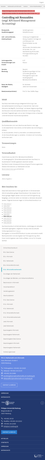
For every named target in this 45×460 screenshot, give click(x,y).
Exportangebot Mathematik (11, 335)
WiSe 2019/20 (7, 210)
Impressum (5, 393)
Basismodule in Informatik (11, 283)
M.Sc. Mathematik (8, 309)
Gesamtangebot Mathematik (11, 348)
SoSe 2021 (6, 214)
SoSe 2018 (6, 206)
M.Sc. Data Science (8, 300)
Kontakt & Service (9, 432)
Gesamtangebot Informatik (11, 343)
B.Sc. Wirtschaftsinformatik (11, 265)
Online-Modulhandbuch (36, 6)
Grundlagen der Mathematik (11, 274)
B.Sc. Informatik (8, 257)
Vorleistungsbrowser (9, 352)
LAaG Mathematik (8, 326)
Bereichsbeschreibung (8, 169)
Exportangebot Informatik (11, 330)
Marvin (19, 231)
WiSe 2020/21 (7, 212)
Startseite (3, 6)
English (42, 2)
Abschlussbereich (8, 296)
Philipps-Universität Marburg (8, 403)
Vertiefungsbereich (8, 291)
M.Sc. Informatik (8, 304)
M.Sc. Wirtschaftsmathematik (11, 317)
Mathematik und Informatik (14, 6)
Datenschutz (5, 397)
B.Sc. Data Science (8, 252)
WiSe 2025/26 (7, 223)
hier (38, 13)
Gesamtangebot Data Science (12, 339)
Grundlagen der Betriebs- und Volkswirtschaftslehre (18, 278)
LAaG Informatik (8, 322)
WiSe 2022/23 (7, 219)
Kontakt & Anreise (9, 385)
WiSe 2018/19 (7, 208)
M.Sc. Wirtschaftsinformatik (11, 313)
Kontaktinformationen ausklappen (42, 403)
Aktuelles (4, 438)
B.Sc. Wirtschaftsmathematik (12, 270)
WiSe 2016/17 (7, 204)
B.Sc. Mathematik (8, 261)
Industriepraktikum (9, 287)
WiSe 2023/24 (7, 221)
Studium (25, 6)
